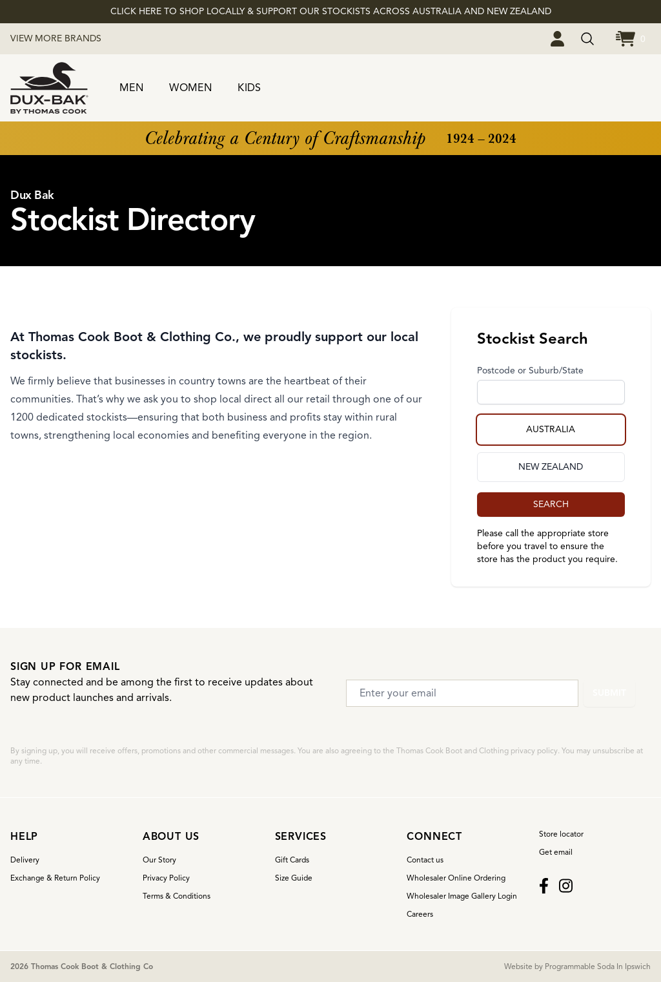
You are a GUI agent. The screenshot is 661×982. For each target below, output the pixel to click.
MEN (131, 87)
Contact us (425, 859)
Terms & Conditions (176, 896)
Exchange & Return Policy (55, 878)
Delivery (24, 859)
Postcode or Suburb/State (530, 370)
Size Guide (293, 878)
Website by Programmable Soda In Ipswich (577, 966)
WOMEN (190, 87)
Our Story (159, 859)
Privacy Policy (166, 878)
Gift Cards (292, 859)
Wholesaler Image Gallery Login (462, 896)
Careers (420, 914)
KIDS (249, 87)
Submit (609, 692)
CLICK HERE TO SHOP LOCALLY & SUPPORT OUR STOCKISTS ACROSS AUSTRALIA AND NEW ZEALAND (330, 11)
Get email (556, 852)
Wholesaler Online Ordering (456, 878)
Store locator (561, 834)
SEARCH (551, 504)
